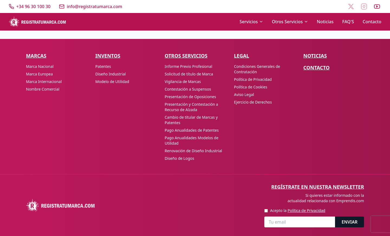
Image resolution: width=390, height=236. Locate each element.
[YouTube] (377, 6)
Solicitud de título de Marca (189, 74)
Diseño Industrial (110, 74)
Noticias (325, 22)
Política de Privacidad (253, 79)
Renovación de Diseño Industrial (193, 150)
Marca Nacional (40, 66)
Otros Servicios (290, 22)
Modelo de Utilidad (112, 81)
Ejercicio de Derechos (253, 102)
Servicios (251, 22)
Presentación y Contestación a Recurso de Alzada (191, 107)
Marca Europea (39, 74)
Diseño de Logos (179, 158)
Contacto (372, 22)
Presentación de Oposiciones (190, 96)
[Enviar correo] (90, 6)
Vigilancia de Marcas (183, 81)
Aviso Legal (244, 94)
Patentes (103, 66)
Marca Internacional (44, 81)
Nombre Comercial (42, 89)
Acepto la (297, 210)
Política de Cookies (250, 86)
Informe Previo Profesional (188, 66)
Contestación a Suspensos (188, 89)
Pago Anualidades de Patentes (192, 130)
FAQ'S (348, 22)
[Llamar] (29, 6)
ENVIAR (350, 222)
